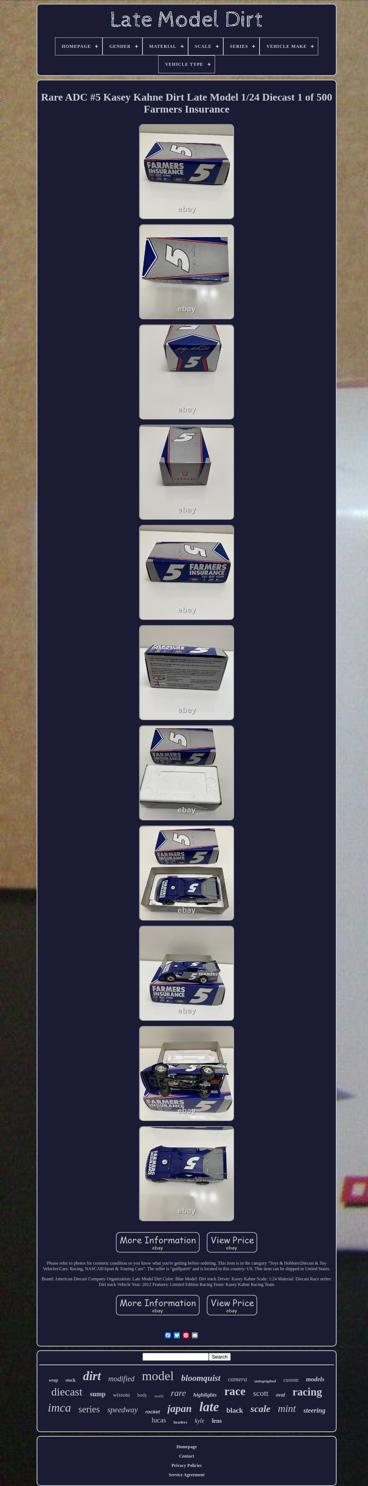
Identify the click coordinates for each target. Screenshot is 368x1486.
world (158, 1396)
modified (121, 1379)
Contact (186, 1456)
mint (287, 1408)
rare (178, 1393)
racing (307, 1392)
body (142, 1395)
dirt (92, 1376)
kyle (200, 1421)
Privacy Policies (187, 1465)
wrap (53, 1380)
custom (290, 1380)
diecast (66, 1391)
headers (180, 1422)
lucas (158, 1420)
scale (260, 1408)
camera (237, 1379)
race (235, 1391)
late (209, 1407)
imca (59, 1407)
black (234, 1410)
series (89, 1409)
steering (314, 1410)
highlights (205, 1395)
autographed (265, 1381)
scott (261, 1393)
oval (280, 1395)
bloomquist (201, 1378)
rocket (152, 1412)
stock (70, 1380)
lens (217, 1421)
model (158, 1376)
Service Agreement (187, 1474)
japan (180, 1408)
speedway (122, 1409)
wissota (121, 1395)
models (315, 1379)
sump (97, 1394)
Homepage (187, 1446)
